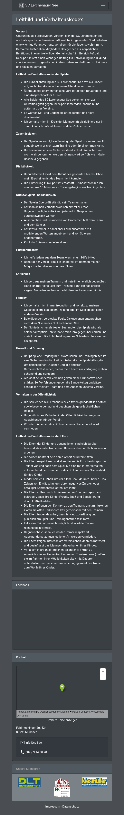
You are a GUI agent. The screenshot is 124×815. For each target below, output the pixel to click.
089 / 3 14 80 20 (36, 752)
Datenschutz (70, 806)
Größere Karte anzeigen (62, 720)
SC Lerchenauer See (38, 5)
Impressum (52, 806)
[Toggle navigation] (103, 5)
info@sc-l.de (33, 742)
